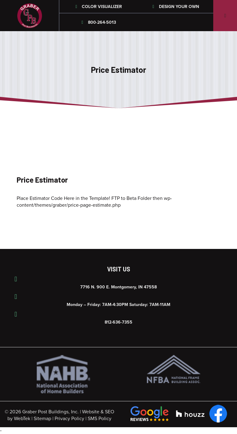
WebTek (22, 418)
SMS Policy (99, 418)
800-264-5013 (98, 22)
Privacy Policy (69, 418)
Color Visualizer (98, 6)
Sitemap (42, 418)
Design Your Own (175, 6)
